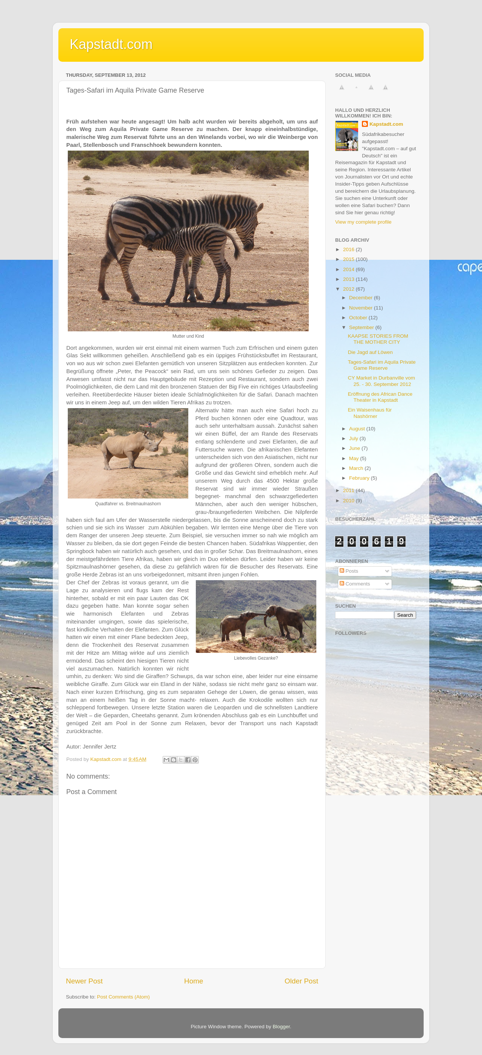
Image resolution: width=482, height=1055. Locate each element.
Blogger (281, 1026)
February (360, 478)
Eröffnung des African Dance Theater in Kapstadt (380, 397)
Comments (355, 584)
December (361, 297)
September (362, 327)
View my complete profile (363, 222)
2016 (349, 249)
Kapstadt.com (111, 44)
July (354, 438)
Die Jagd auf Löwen (370, 352)
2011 (349, 490)
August (357, 428)
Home (193, 981)
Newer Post (84, 981)
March (357, 468)
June (355, 448)
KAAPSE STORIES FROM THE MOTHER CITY (378, 339)
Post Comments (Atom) (123, 997)
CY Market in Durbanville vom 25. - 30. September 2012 (381, 381)
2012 (349, 289)
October (359, 317)
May (354, 458)
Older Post (301, 981)
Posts (349, 571)
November (361, 308)
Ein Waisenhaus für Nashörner (370, 413)
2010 (349, 500)
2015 (349, 259)
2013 (349, 279)
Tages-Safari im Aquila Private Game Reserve (382, 365)
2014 (349, 269)
